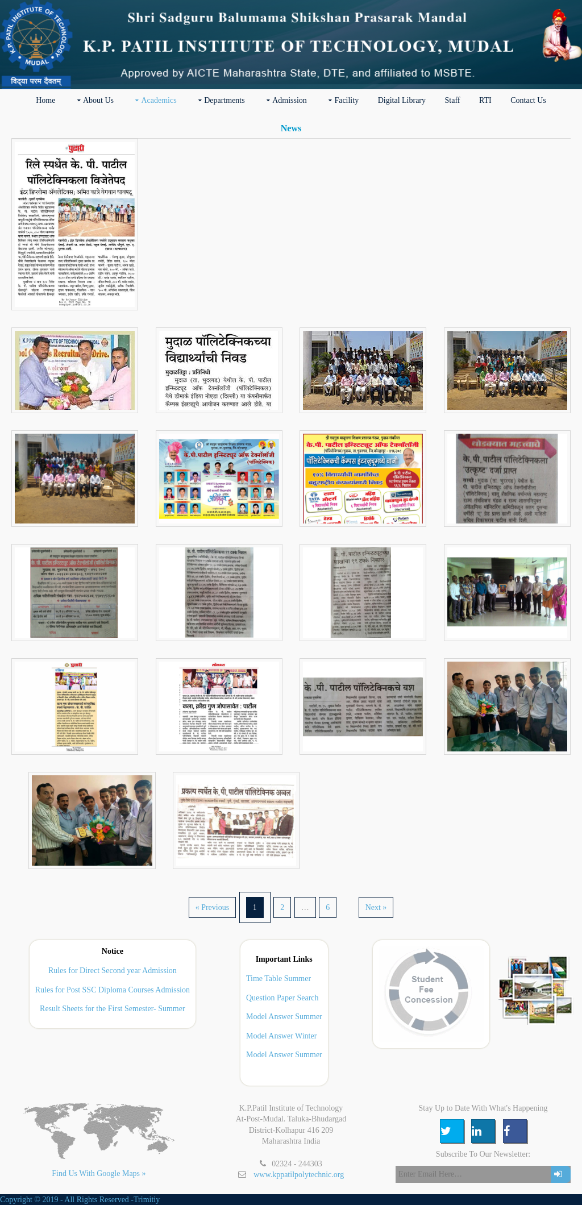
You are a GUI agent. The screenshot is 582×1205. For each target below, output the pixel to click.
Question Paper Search (282, 998)
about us (98, 100)
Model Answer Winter (281, 1036)
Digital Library (402, 100)
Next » (376, 907)
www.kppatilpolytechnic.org (298, 1174)
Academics (158, 100)
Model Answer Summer (284, 1016)
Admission (289, 100)
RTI (485, 100)
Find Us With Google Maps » (99, 1173)
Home (45, 100)
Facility (346, 100)
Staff (452, 100)
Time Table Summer (278, 978)
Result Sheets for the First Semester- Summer (112, 1008)
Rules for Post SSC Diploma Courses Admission (112, 990)
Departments (224, 100)
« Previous (213, 907)
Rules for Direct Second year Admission (112, 970)
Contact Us (528, 100)
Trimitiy (147, 1199)
